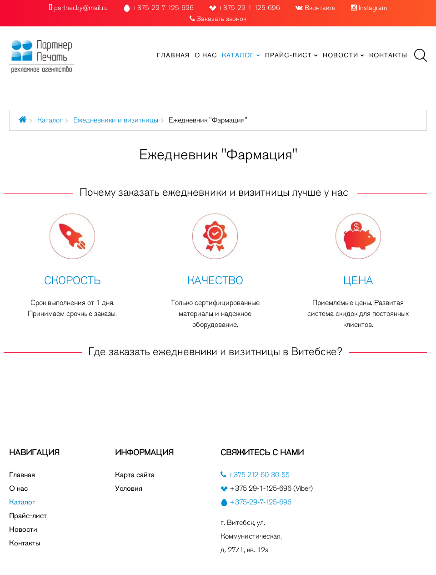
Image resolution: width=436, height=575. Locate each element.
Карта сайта (135, 474)
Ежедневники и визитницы (115, 120)
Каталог (50, 120)
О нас (18, 488)
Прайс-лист (28, 515)
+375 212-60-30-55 (258, 474)
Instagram (373, 7)
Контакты (24, 543)
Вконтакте (320, 7)
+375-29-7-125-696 (260, 502)
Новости (23, 529)
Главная (22, 474)
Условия (128, 488)
